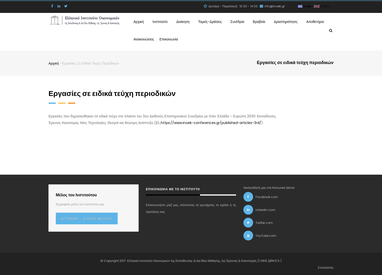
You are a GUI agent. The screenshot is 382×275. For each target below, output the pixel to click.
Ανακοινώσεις (145, 38)
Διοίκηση (183, 21)
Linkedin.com (265, 209)
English (322, 6)
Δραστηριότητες (284, 21)
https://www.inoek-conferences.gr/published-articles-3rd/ (211, 121)
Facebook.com (267, 196)
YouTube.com (266, 235)
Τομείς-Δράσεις (210, 21)
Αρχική (140, 21)
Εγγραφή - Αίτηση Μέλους (87, 218)
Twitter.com (264, 222)
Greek (304, 6)
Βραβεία (257, 21)
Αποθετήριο (314, 21)
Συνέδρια (237, 21)
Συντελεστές (326, 267)
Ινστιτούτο (160, 21)
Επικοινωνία (173, 38)
